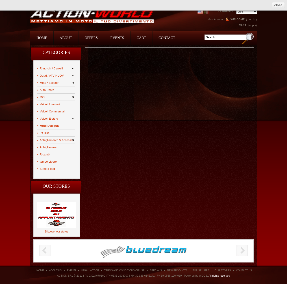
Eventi (71, 270)
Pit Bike (45, 133)
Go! (248, 38)
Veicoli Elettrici (49, 118)
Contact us (244, 270)
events (117, 38)
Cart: (243, 25)
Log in (251, 19)
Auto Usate (47, 90)
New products (177, 270)
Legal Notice (90, 270)
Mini (42, 97)
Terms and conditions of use (124, 270)
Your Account (216, 19)
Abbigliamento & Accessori (57, 140)
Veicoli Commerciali (52, 111)
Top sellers (201, 270)
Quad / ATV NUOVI (52, 75)
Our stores (56, 186)
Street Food (47, 168)
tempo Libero (48, 161)
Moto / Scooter (49, 82)
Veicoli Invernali (50, 104)
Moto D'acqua (49, 125)
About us (55, 270)
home (42, 38)
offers (91, 38)
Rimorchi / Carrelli (51, 68)
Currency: (226, 11)
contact (167, 38)
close (278, 5)
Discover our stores (56, 231)
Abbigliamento (49, 147)
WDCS (203, 275)
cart (141, 38)
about (66, 38)
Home (40, 270)
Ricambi (45, 154)
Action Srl (92, 16)
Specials (156, 270)
